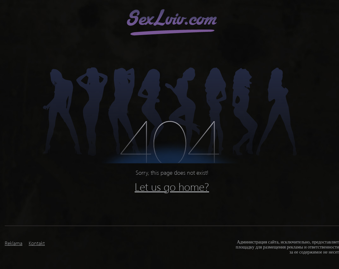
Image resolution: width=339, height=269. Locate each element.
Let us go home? (172, 186)
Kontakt (37, 243)
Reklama (13, 243)
